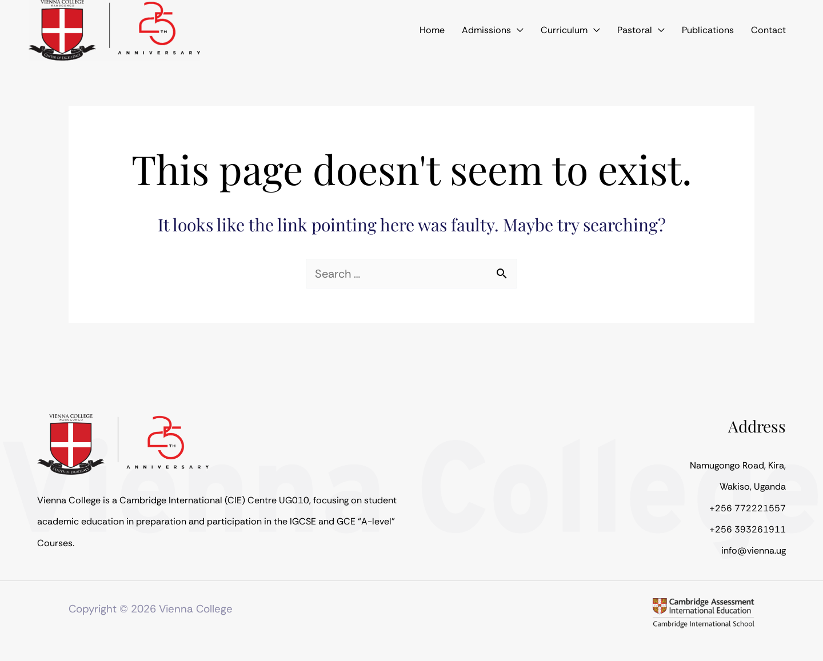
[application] (543, 30)
